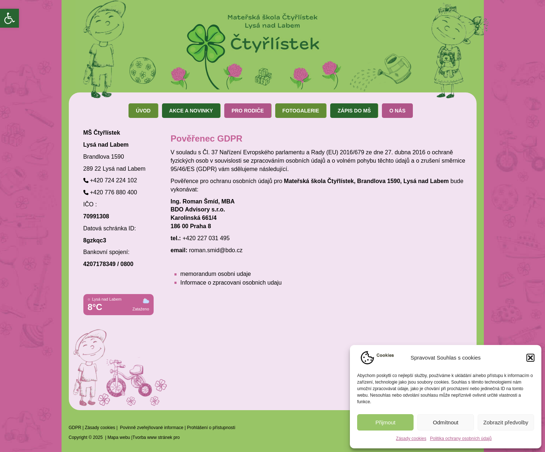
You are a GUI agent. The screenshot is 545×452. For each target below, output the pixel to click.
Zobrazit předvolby (505, 422)
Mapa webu (118, 437)
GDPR (75, 427)
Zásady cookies (411, 438)
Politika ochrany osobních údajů (460, 438)
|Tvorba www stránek (151, 437)
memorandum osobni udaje (215, 274)
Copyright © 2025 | (88, 437)
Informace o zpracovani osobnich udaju (230, 282)
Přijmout (385, 422)
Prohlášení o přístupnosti (211, 427)
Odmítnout (445, 422)
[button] (9, 18)
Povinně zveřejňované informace (151, 427)
